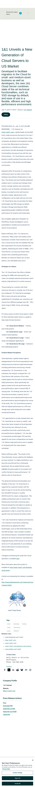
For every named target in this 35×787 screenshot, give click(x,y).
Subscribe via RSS (9, 709)
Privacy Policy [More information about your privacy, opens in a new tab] (6, 769)
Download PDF (8, 706)
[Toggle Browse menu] (28, 13)
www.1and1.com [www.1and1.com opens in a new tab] (10, 643)
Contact (8, 666)
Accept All (17, 784)
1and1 (8, 627)
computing (16, 624)
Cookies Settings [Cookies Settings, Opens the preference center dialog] (17, 773)
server (8, 631)
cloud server (17, 627)
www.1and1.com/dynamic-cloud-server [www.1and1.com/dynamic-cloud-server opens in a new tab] (18, 646)
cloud (8, 624)
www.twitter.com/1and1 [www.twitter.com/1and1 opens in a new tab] (13, 649)
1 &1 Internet (27, 110)
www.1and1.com (7, 132)
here (17, 559)
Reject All (17, 778)
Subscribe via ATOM (9, 712)
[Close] (33, 761)
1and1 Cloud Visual (14, 610)
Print (4, 703)
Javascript (6, 714)
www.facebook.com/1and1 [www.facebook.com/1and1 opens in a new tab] (14, 637)
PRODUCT (16, 631)
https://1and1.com (9, 691)
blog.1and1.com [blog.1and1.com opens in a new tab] (10, 640)
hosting (24, 624)
